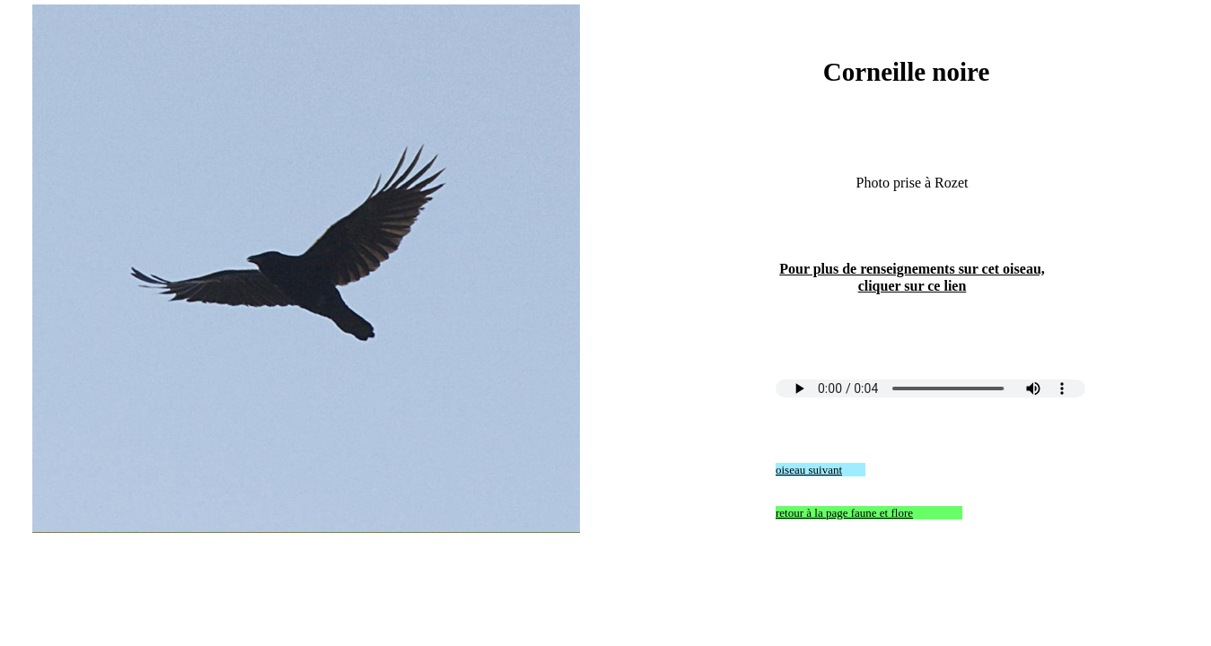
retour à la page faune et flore (844, 512)
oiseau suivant (809, 469)
